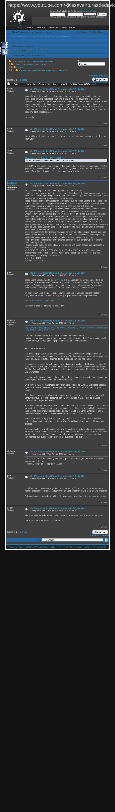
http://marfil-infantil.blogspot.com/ (39, 300)
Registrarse (68, 27)
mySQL (87, 547)
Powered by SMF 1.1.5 (18, 547)
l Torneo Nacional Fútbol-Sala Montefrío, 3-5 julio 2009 (43, 70)
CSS (104, 547)
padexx (80, 547)
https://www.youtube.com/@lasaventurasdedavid (34, 61)
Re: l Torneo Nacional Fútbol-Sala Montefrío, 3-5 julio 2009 (58, 89)
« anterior (93, 76)
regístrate (91, 11)
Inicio (20, 27)
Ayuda (30, 27)
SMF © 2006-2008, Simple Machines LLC (44, 547)
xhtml (99, 547)
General (20, 67)
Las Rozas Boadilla (12, 184)
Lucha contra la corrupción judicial (30, 64)
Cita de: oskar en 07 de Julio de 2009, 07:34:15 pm (44, 158)
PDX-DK (66, 547)
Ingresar (53, 27)
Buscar (41, 27)
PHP (93, 547)
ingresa (82, 11)
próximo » (103, 76)
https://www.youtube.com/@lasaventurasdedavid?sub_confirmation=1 (41, 37)
